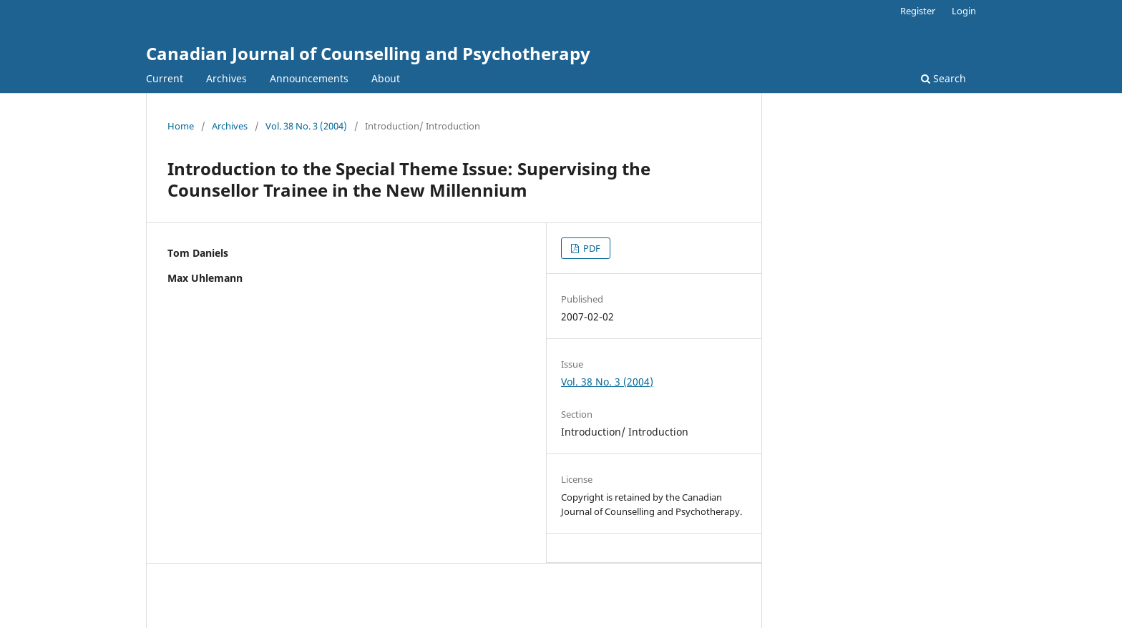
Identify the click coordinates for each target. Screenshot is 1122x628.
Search (943, 78)
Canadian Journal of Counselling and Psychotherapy (368, 53)
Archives (226, 78)
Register (917, 10)
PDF (590, 248)
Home (180, 125)
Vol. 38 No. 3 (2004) (306, 125)
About (385, 78)
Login (964, 10)
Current (164, 78)
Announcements (309, 78)
